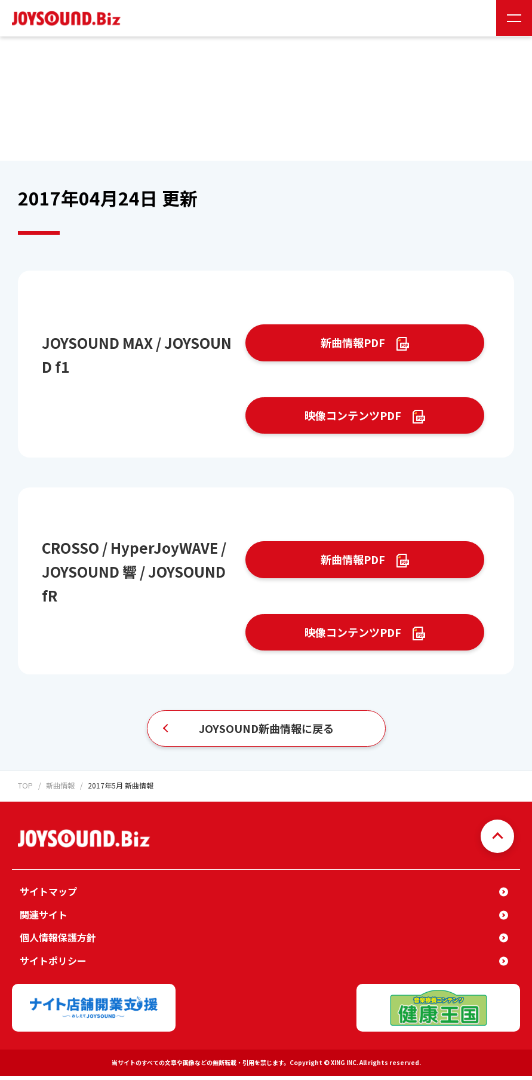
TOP (25, 790)
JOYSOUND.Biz (68, 18)
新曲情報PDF (353, 343)
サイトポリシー (53, 965)
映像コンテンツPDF (353, 416)
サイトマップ (48, 895)
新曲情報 (59, 790)
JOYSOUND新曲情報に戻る (266, 732)
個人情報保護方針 (58, 941)
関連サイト (43, 919)
